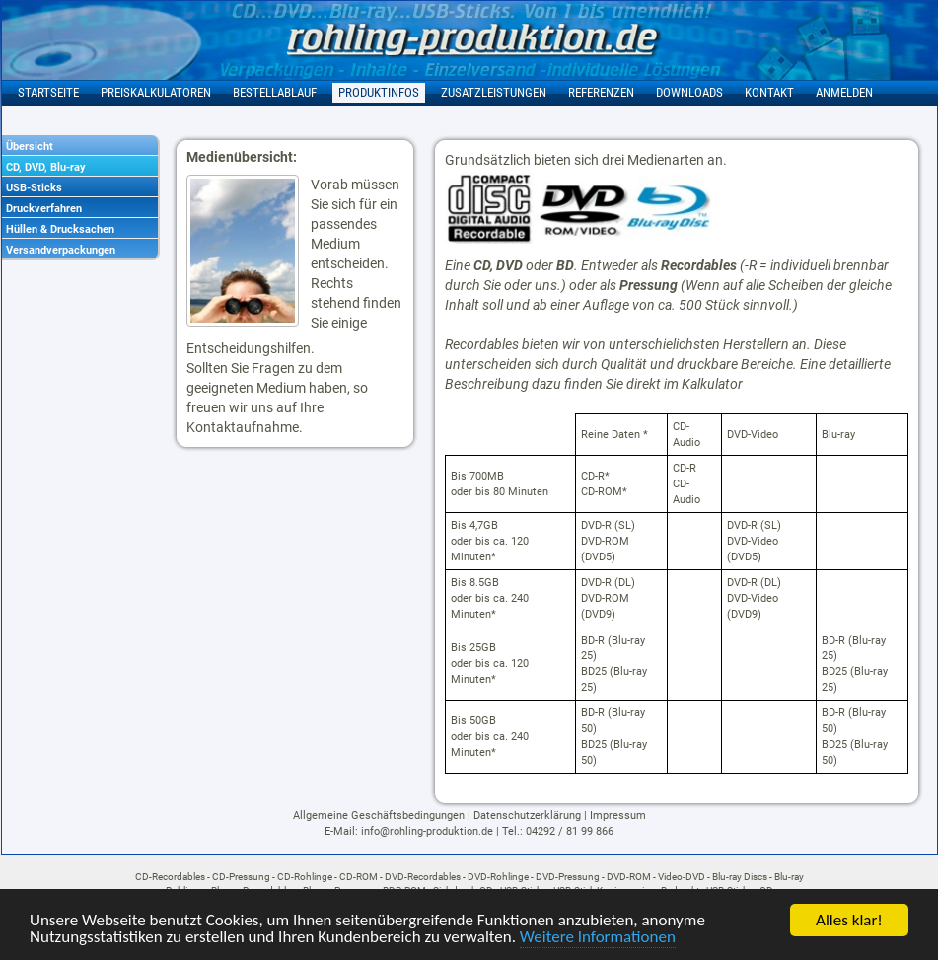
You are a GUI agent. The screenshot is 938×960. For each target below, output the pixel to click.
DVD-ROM (629, 876)
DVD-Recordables (423, 876)
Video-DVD (681, 876)
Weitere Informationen (598, 937)
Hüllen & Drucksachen (60, 229)
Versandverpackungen (60, 250)
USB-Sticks (34, 188)
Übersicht (29, 146)
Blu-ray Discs (739, 876)
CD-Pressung (241, 876)
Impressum (618, 815)
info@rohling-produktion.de (427, 831)
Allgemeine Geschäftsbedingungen (379, 815)
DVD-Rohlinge (498, 876)
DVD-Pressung (568, 876)
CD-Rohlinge (304, 876)
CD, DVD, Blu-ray (46, 167)
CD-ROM (358, 876)
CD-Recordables (170, 876)
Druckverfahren (44, 208)
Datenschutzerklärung (527, 815)
